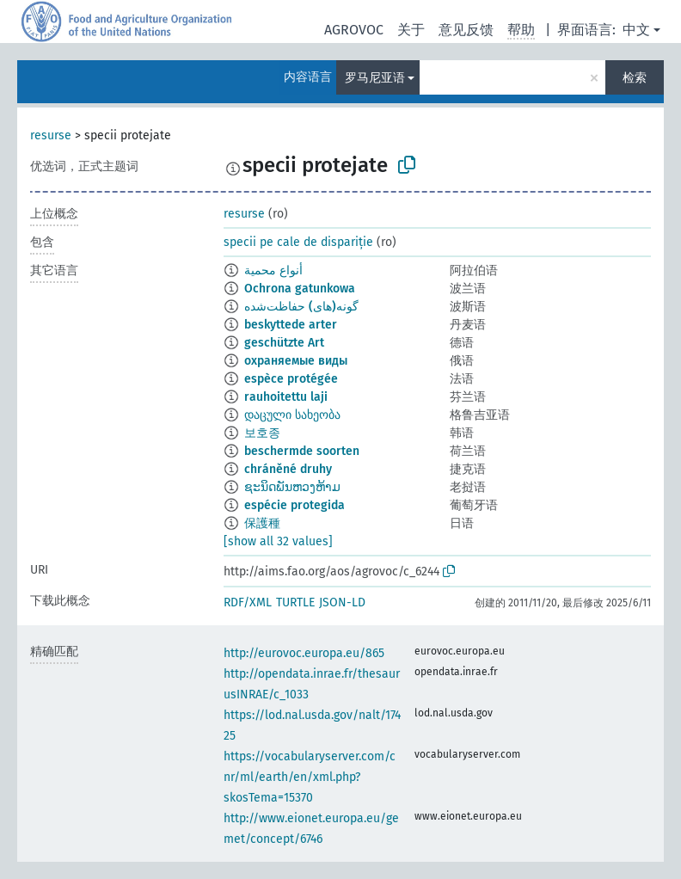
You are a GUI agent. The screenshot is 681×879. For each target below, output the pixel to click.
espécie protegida (294, 505)
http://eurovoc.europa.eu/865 (304, 653)
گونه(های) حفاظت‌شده (301, 306)
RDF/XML (248, 602)
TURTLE (295, 602)
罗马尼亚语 (375, 78)
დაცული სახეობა (292, 415)
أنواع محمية (273, 270)
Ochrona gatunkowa (299, 288)
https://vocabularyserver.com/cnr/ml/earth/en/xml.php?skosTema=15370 (310, 777)
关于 (411, 30)
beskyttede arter (290, 324)
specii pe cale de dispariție (298, 242)
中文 (636, 30)
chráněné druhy (288, 469)
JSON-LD (342, 602)
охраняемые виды (295, 360)
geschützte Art (284, 342)
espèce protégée (291, 379)
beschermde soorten (301, 451)
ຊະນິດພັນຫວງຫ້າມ (292, 487)
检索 (635, 78)
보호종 (262, 433)
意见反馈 (466, 30)
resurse (50, 135)
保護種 (262, 523)
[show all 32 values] (278, 541)
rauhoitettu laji (286, 397)
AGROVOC (353, 30)
